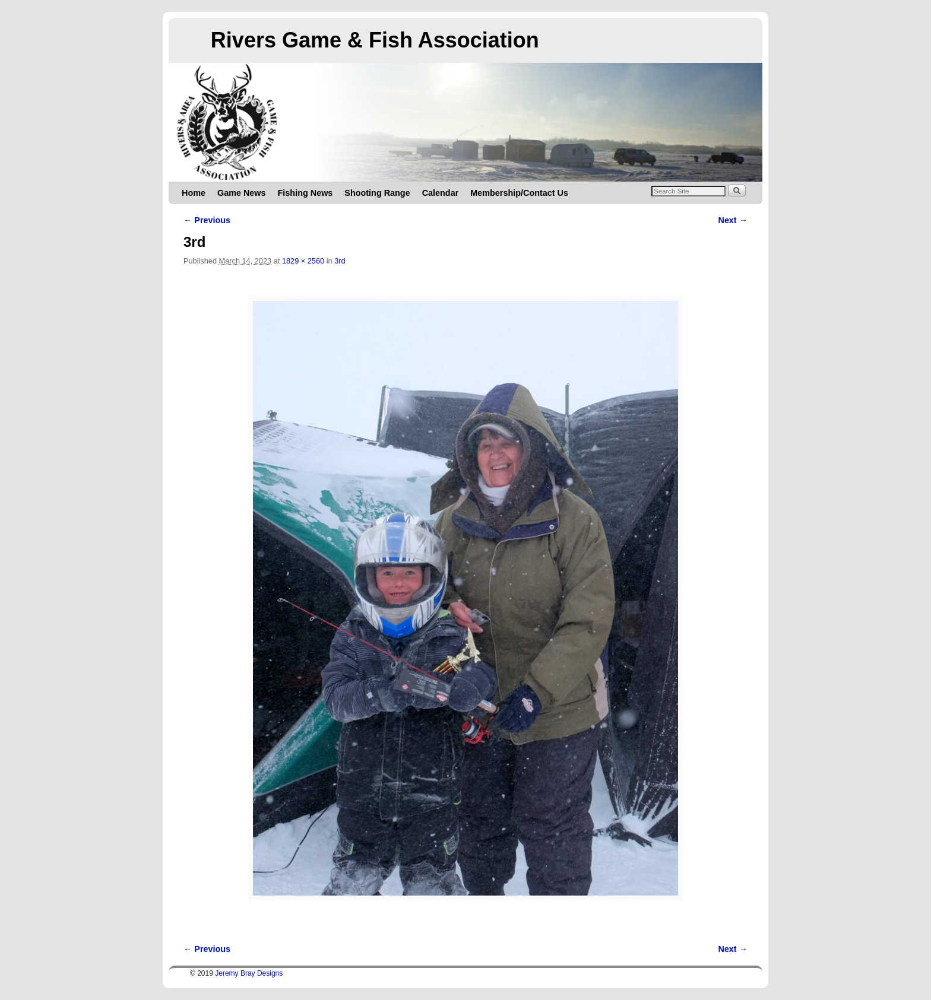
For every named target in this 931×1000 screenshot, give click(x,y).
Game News (241, 193)
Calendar (440, 193)
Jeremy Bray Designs (249, 973)
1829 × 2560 (303, 260)
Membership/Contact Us (519, 193)
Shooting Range (377, 193)
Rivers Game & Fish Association (375, 40)
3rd (339, 260)
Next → (733, 220)
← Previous (206, 220)
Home (193, 193)
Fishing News (305, 193)
